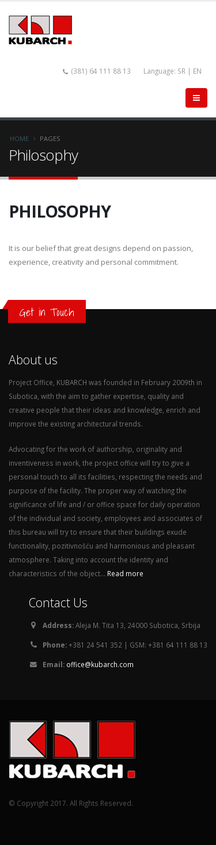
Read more (125, 573)
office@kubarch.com (100, 664)
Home (19, 138)
